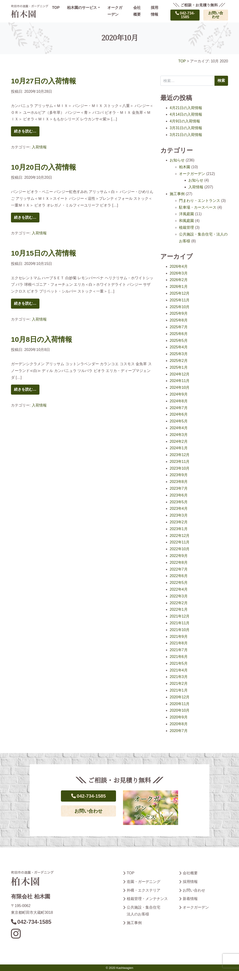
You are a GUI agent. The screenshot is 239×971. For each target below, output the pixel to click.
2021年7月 (179, 650)
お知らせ (177, 160)
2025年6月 (179, 334)
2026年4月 (179, 266)
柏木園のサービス (82, 8)
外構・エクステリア (143, 890)
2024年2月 (179, 441)
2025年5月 (179, 341)
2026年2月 (179, 280)
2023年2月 (179, 522)
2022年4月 (179, 589)
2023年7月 (179, 488)
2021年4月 (179, 670)
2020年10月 (180, 710)
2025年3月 (179, 354)
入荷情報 (39, 147)
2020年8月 (179, 724)
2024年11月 (180, 381)
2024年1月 (179, 448)
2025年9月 (179, 313)
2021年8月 (179, 643)
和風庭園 (186, 221)
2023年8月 (179, 482)
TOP (56, 8)
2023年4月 (179, 508)
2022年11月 (180, 542)
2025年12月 (180, 293)
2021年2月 (179, 683)
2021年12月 (180, 616)
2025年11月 (180, 300)
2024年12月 (180, 374)
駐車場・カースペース (197, 207)
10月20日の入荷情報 (43, 167)
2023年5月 (179, 502)
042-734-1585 (185, 15)
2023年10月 (180, 468)
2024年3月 (179, 435)
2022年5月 (179, 583)
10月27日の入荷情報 (43, 81)
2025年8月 (179, 320)
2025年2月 (179, 361)
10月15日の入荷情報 (43, 253)
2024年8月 (179, 401)
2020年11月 (180, 704)
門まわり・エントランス (199, 201)
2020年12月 (180, 697)
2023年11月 (180, 462)
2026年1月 (179, 287)
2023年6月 (179, 495)
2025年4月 (179, 347)
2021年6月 (179, 657)
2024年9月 (179, 394)
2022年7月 (179, 569)
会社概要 (137, 11)
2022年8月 (179, 562)
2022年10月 (180, 549)
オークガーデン (114, 11)
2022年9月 (179, 556)
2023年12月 (180, 455)
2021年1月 (179, 690)
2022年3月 (179, 596)
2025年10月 (180, 307)
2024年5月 (179, 421)
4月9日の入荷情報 (185, 121)
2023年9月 (179, 475)
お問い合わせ (215, 15)
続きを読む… (25, 131)
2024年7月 (179, 408)
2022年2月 (179, 603)
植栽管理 (186, 227)
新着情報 (190, 899)
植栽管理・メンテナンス (147, 899)
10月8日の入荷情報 (41, 339)
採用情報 (154, 11)
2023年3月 (179, 515)
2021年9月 (179, 637)
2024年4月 (179, 428)
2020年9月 (179, 717)
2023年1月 (179, 529)
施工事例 (177, 194)
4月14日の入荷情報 (186, 114)
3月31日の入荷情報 (186, 128)
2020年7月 (179, 731)
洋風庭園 (186, 214)
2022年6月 (179, 576)
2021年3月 (179, 677)
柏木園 (184, 167)
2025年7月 (179, 327)
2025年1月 (179, 367)
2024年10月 (180, 387)
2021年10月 (180, 630)
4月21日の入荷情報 (186, 108)
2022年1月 (179, 609)
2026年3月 (179, 273)
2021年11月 (180, 623)
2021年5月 (179, 663)
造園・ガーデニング (143, 882)
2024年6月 (179, 414)
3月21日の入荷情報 (186, 135)
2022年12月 (180, 536)
